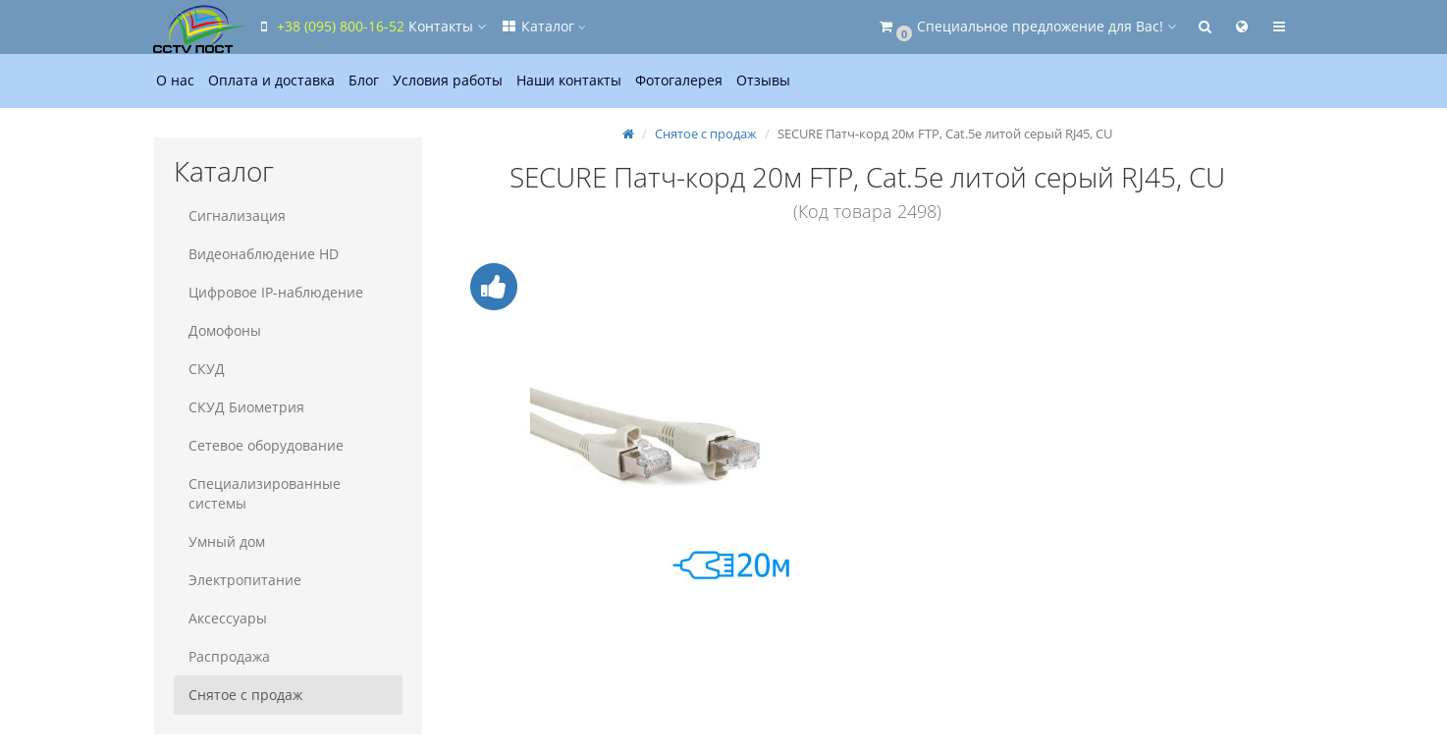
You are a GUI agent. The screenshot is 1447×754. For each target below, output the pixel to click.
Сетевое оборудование (266, 445)
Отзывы (763, 80)
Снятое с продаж (245, 694)
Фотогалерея (679, 80)
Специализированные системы (264, 493)
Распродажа (229, 656)
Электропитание (244, 579)
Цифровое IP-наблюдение (275, 292)
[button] (1026, 27)
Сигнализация (237, 215)
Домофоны (224, 330)
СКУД (206, 368)
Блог (363, 80)
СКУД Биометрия (246, 407)
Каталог (543, 26)
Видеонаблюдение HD (263, 253)
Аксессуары (227, 618)
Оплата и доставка (271, 80)
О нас (175, 80)
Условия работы (448, 80)
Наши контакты (568, 80)
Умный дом (226, 541)
